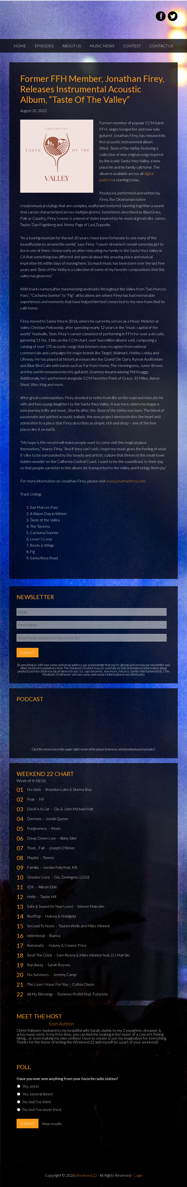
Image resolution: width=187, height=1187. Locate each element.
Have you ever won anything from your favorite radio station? (67, 1078)
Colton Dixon (83, 984)
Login (138, 1175)
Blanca (54, 935)
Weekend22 (67, 17)
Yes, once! (30, 1086)
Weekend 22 (86, 1175)
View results (52, 1123)
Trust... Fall (36, 847)
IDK (31, 886)
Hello (32, 896)
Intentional (36, 935)
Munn (56, 828)
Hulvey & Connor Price (67, 945)
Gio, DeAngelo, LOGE (72, 877)
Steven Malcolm (90, 906)
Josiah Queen (57, 818)
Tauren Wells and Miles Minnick (84, 925)
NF (42, 799)
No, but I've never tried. (42, 1109)
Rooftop (34, 916)
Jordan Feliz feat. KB (60, 867)
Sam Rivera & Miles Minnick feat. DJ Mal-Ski (92, 955)
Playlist (33, 857)
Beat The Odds (40, 955)
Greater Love (39, 877)
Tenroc (48, 857)
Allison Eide (47, 886)
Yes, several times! (37, 1093)
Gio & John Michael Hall (73, 808)
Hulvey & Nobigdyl (60, 916)
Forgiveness (37, 828)
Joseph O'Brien (61, 847)
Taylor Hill (48, 896)
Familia (33, 867)
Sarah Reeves (58, 964)
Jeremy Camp (64, 974)
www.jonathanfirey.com (125, 481)
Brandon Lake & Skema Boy (68, 789)
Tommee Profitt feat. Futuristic (82, 994)
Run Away (35, 964)
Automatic (36, 945)
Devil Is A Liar (38, 808)
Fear (31, 799)
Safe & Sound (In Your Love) (50, 906)
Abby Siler (68, 838)
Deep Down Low (41, 838)
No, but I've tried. (36, 1101)
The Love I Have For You (48, 984)
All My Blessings (40, 994)
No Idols (34, 789)
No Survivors (38, 974)
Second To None (41, 925)
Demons (34, 818)
